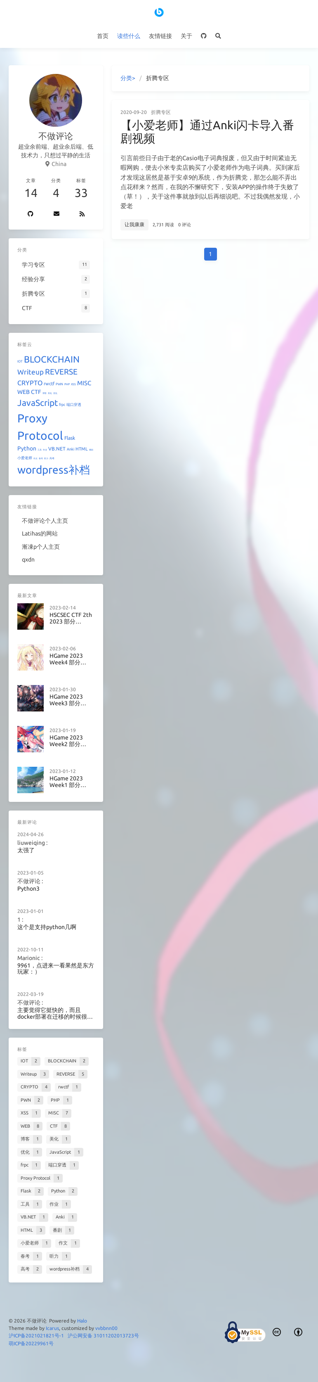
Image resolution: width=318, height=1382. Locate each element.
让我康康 (134, 224)
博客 (44, 393)
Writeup (30, 372)
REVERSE (61, 371)
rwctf (49, 383)
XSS (73, 384)
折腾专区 (161, 112)
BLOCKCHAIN (52, 359)
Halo (82, 1320)
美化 (50, 393)
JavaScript (37, 403)
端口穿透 (73, 405)
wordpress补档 (53, 470)
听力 (46, 458)
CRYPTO (29, 382)
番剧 (91, 449)
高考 (51, 458)
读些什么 (128, 36)
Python (26, 448)
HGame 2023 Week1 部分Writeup (66, 772)
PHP (67, 384)
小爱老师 (24, 458)
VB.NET (57, 448)
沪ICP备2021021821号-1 (36, 1335)
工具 (40, 449)
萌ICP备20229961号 (31, 1343)
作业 (45, 449)
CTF (36, 392)
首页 (102, 36)
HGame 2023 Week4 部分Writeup (66, 655)
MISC (84, 382)
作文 (35, 458)
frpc (62, 405)
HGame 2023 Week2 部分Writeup (66, 733)
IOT (20, 361)
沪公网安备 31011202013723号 (103, 1335)
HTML (81, 448)
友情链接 (160, 36)
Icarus (52, 1328)
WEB (23, 392)
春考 (41, 458)
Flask (69, 438)
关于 (186, 36)
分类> (127, 78)
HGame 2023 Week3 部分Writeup (66, 694)
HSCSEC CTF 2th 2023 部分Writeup (70, 616)
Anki (70, 449)
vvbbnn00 (106, 1328)
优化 (55, 393)
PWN (59, 384)
